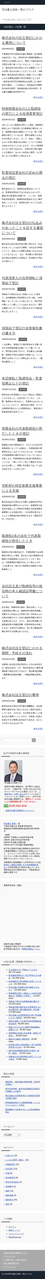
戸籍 (7, 1173)
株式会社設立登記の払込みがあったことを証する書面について (22, 228)
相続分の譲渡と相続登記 (19, 1039)
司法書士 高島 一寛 (12, 824)
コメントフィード (16, 1234)
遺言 (7, 1204)
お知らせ (9, 1156)
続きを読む (38, 97)
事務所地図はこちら (30, 949)
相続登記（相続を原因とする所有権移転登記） (22, 864)
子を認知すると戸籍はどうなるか (23, 970)
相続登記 (9, 1200)
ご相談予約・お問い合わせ (15, 1260)
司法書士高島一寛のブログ (18, 9)
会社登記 (20, 49)
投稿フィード (14, 1230)
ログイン (12, 1227)
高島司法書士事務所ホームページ (20, 811)
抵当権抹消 (10, 1178)
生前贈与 (9, 1186)
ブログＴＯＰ (9, 1256)
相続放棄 (9, 1195)
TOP (17, 20)
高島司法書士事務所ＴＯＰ (15, 1253)
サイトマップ (9, 1267)
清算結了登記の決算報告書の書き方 (24, 1001)
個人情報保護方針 (11, 1263)
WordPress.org (15, 1237)
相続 (7, 1191)
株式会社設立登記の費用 (20, 695)
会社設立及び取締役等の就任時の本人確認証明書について (22, 591)
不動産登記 (10, 1164)
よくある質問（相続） (15, 1160)
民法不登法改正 (12, 1182)
